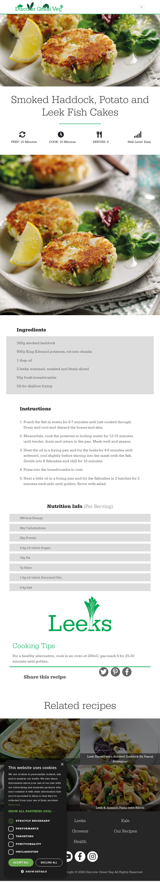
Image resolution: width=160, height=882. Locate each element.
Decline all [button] (49, 862)
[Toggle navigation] (141, 7)
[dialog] (35, 819)
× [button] (62, 764)
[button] (35, 811)
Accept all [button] (21, 862)
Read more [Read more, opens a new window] (14, 804)
